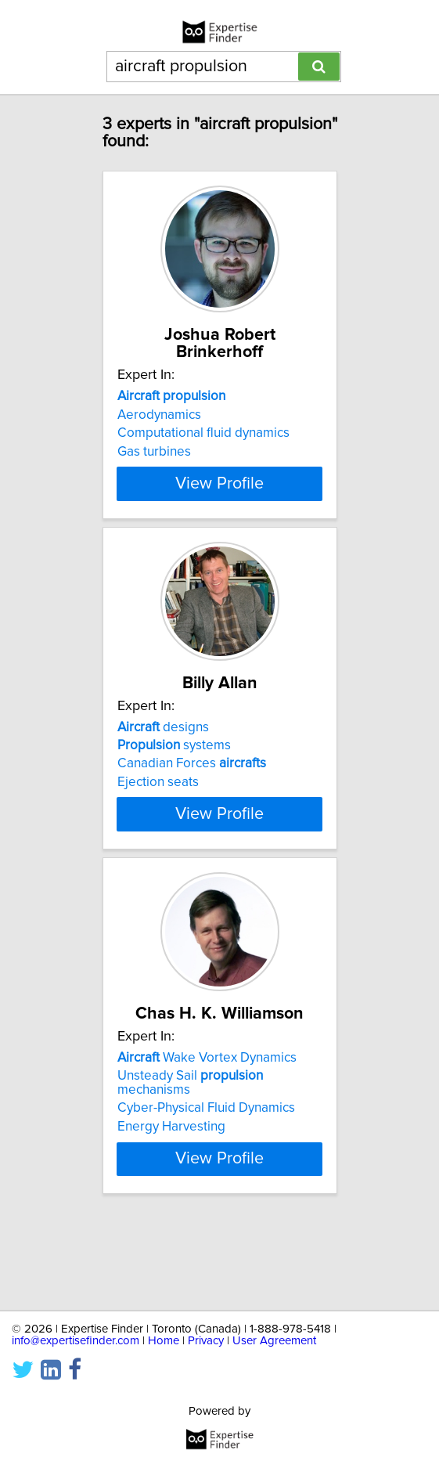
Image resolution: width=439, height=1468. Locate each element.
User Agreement (274, 1341)
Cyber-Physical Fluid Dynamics (206, 1180)
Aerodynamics (159, 415)
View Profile (219, 498)
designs (163, 759)
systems (174, 777)
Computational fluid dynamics (203, 433)
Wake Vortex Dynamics (207, 1129)
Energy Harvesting (171, 1198)
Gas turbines (154, 452)
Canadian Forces (191, 795)
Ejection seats (158, 813)
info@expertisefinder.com (75, 1341)
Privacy (206, 1341)
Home (163, 1341)
